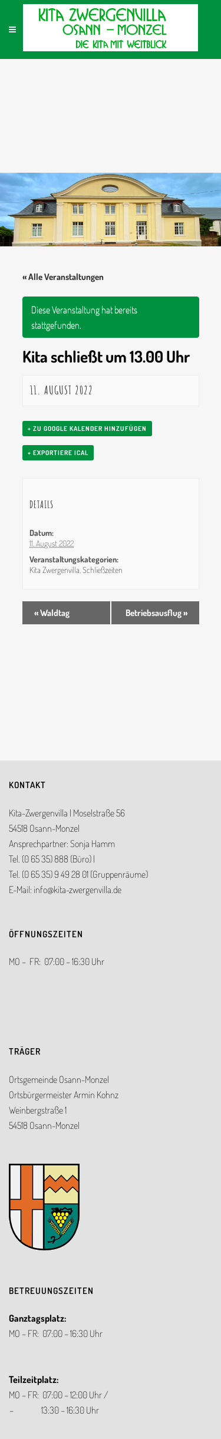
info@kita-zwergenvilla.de (77, 889)
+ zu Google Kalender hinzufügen (87, 428)
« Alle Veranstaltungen (63, 276)
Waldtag (52, 612)
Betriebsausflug (156, 612)
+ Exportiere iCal (58, 453)
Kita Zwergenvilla (54, 570)
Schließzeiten (103, 570)
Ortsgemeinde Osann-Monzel (59, 1079)
